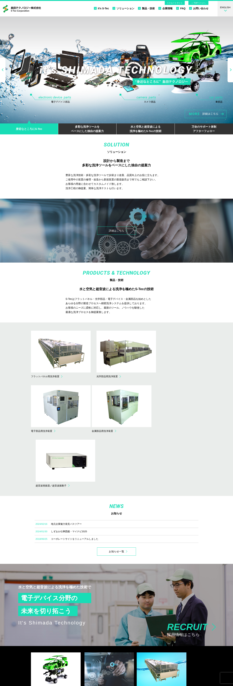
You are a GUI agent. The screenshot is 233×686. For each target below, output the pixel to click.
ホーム (158, 634)
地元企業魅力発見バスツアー (66, 461)
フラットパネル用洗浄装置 (119, 638)
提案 (72, 638)
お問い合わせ (198, 8)
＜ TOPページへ (198, 3)
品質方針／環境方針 (165, 642)
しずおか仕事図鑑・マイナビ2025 (69, 468)
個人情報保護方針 (164, 651)
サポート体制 (77, 656)
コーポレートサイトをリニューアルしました (74, 476)
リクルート (161, 656)
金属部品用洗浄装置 (116, 651)
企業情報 (165, 8)
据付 (72, 651)
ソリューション (123, 8)
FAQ (180, 8)
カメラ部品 (39, 642)
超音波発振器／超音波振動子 (120, 656)
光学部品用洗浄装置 (116, 642)
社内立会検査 (77, 647)
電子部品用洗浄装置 (116, 647)
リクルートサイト (175, 3)
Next (230, 70)
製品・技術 (146, 8)
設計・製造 (76, 642)
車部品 (36, 647)
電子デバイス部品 (42, 638)
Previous (2, 70)
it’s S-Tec (101, 8)
